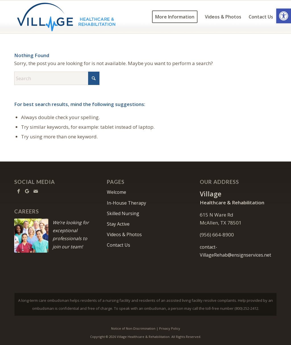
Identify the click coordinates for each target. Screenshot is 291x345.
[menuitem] (174, 16)
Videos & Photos (124, 234)
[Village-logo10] (66, 16)
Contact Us (118, 245)
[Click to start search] (93, 78)
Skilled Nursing (123, 213)
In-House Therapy (126, 203)
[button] (283, 16)
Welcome (116, 192)
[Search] (56, 78)
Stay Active (118, 224)
